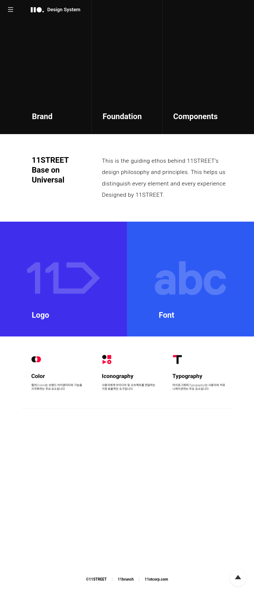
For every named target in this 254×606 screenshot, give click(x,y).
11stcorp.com (156, 579)
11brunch (126, 579)
